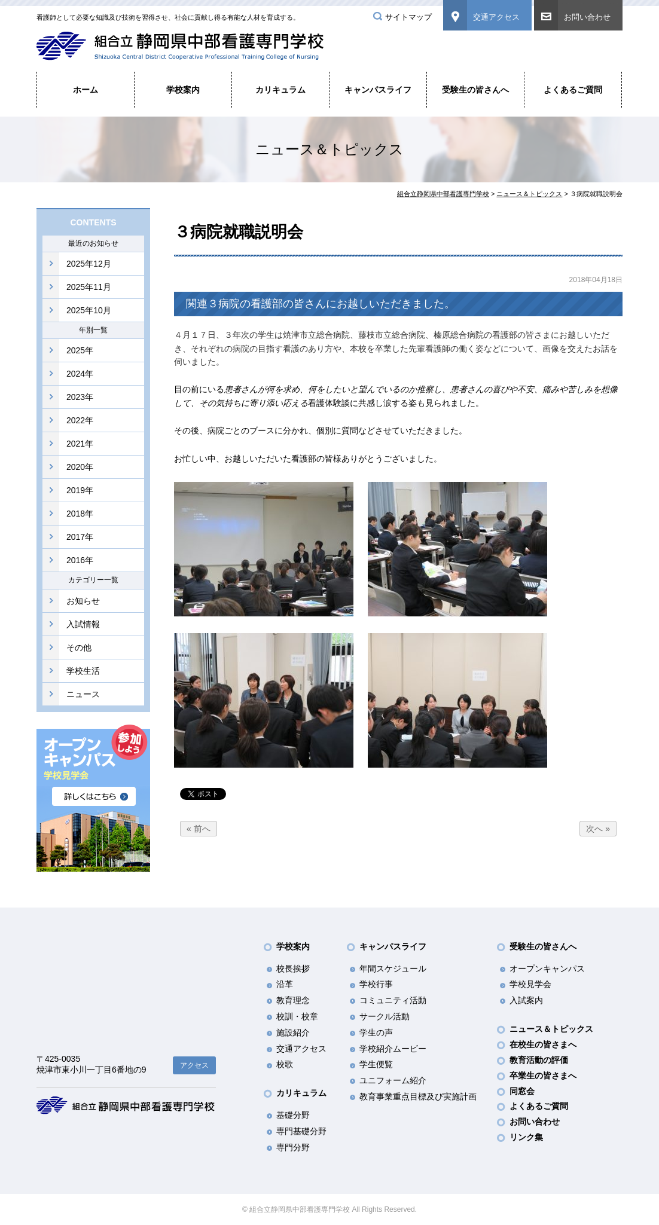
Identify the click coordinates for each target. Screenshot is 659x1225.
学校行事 (376, 984)
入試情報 (83, 624)
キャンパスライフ (377, 89)
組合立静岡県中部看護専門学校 (443, 193)
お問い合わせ (587, 17)
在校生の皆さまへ (542, 1044)
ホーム (85, 89)
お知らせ (83, 601)
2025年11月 (88, 287)
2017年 (79, 537)
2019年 (79, 490)
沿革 (284, 984)
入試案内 (526, 1000)
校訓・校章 (297, 1016)
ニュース (83, 694)
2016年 (79, 560)
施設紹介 (293, 1032)
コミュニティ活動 (392, 1000)
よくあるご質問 (573, 89)
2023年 (79, 397)
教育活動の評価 (538, 1060)
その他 (78, 647)
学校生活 (83, 671)
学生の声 (376, 1032)
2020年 (79, 467)
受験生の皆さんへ (475, 89)
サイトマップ (408, 17)
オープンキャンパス (547, 968)
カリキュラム (280, 89)
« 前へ (198, 828)
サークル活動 (384, 1016)
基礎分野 (293, 1115)
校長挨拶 (293, 968)
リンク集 (526, 1137)
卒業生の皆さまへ (542, 1075)
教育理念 (293, 1000)
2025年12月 (88, 263)
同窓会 (522, 1091)
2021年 (79, 443)
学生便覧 (376, 1064)
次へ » (598, 828)
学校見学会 (530, 984)
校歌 (284, 1064)
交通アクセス (496, 17)
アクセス (194, 1065)
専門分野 (293, 1147)
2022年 (79, 420)
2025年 (79, 350)
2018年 (79, 513)
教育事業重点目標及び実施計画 (418, 1096)
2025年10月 (88, 310)
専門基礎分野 (301, 1131)
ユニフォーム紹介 (392, 1080)
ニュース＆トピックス (529, 193)
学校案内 (183, 89)
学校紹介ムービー (392, 1048)
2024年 (79, 373)
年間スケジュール (392, 968)
